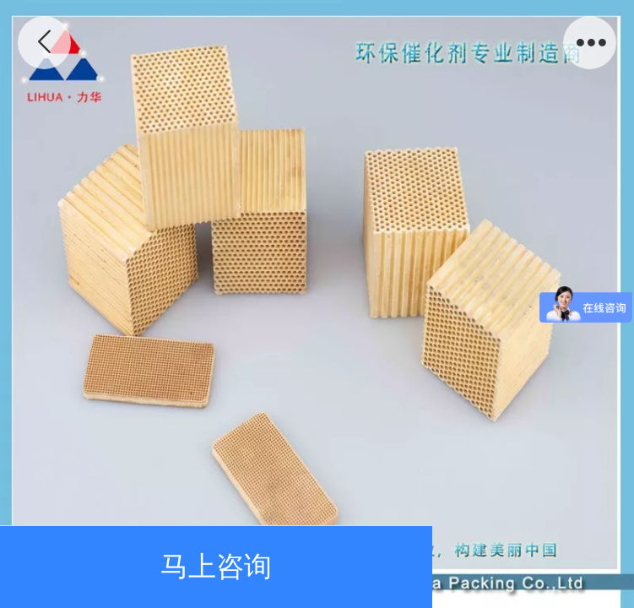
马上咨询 (216, 566)
